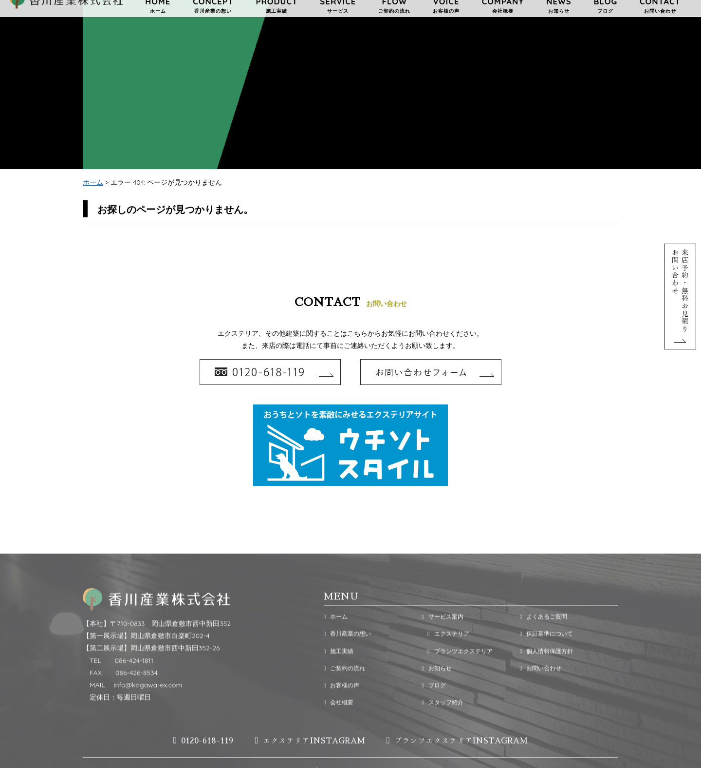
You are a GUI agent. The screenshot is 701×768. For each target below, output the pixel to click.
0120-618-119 (203, 759)
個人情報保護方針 (546, 669)
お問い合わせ (540, 687)
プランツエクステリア (457, 669)
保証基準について (546, 652)
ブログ (433, 704)
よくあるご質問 (543, 635)
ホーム (93, 183)
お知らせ (436, 687)
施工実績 (338, 669)
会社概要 (338, 721)
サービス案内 (442, 635)
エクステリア (445, 652)
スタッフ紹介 (442, 721)
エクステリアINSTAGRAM (310, 759)
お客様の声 (341, 704)
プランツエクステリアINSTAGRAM (457, 759)
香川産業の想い (347, 652)
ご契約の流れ (344, 687)
